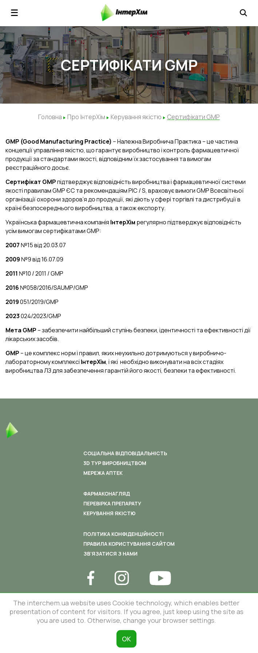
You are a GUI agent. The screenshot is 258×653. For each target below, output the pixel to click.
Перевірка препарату (112, 503)
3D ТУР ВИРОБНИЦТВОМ (114, 463)
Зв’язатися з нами (110, 553)
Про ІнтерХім (86, 117)
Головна (50, 117)
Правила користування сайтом (129, 543)
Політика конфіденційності (123, 533)
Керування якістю (136, 117)
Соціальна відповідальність (125, 453)
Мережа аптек (103, 472)
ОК (126, 638)
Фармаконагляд (106, 493)
